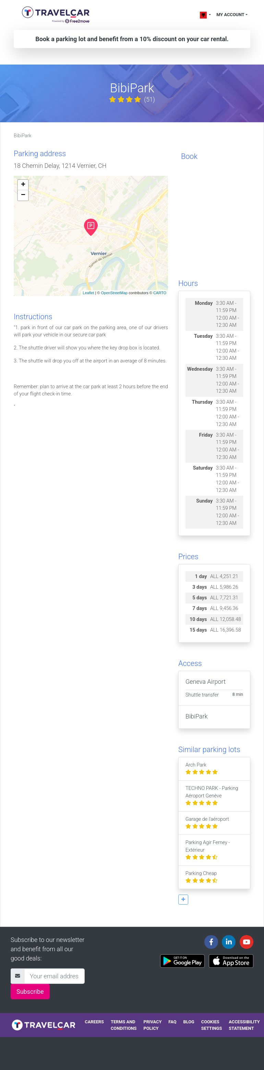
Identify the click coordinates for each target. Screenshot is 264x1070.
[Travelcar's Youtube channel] (246, 942)
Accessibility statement (244, 1025)
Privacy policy (152, 1025)
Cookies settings (211, 1025)
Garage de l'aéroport (207, 823)
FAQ (172, 1021)
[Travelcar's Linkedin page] (229, 942)
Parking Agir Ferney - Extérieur (207, 850)
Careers (94, 1021)
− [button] (23, 195)
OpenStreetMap (114, 293)
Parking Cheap (201, 877)
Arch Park (201, 768)
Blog (188, 1021)
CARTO (159, 293)
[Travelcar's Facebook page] (211, 942)
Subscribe (30, 991)
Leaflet (88, 293)
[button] (183, 900)
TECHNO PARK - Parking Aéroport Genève (211, 795)
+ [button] (23, 185)
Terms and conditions (124, 1025)
